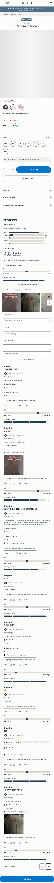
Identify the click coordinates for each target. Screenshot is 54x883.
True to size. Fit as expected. (30, 159)
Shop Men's (31, 10)
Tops (19, 14)
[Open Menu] (2, 3)
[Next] (52, 9)
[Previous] (1, 9)
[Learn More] (9, 125)
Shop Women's (23, 10)
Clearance (13, 14)
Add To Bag (34, 170)
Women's (5, 14)
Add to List (27, 178)
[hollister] (27, 3)
